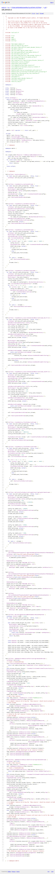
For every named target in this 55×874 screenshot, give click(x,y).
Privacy (13, 871)
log (37, 13)
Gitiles (9, 871)
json (52, 871)
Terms (18, 871)
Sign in (51, 2)
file (33, 13)
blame (41, 13)
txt (48, 871)
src (9, 7)
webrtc (4, 7)
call (45, 7)
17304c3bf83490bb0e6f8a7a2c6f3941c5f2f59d (26, 7)
